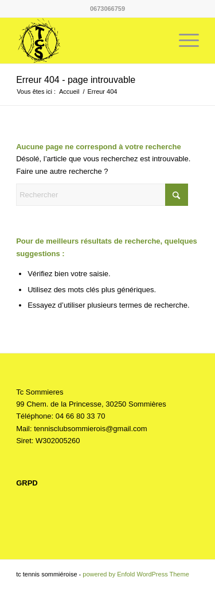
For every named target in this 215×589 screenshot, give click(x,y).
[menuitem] (183, 40)
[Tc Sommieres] (89, 40)
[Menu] (183, 40)
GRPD (27, 483)
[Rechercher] (102, 195)
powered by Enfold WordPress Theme (136, 574)
